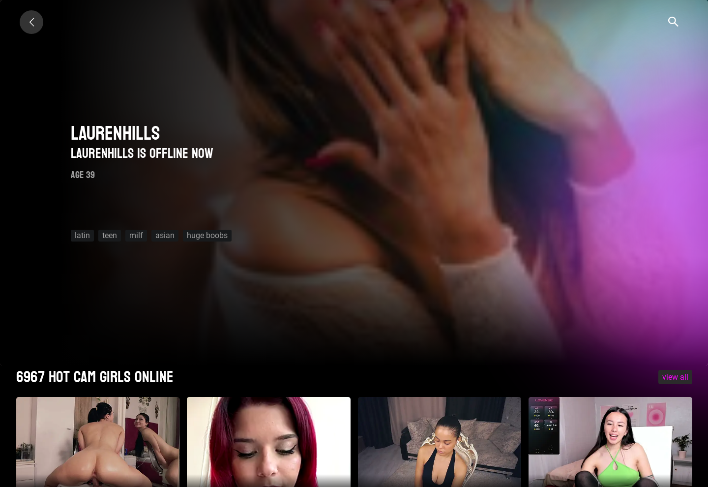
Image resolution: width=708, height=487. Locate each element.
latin (82, 235)
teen (109, 235)
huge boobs (207, 235)
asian (165, 235)
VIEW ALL (675, 377)
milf (136, 235)
